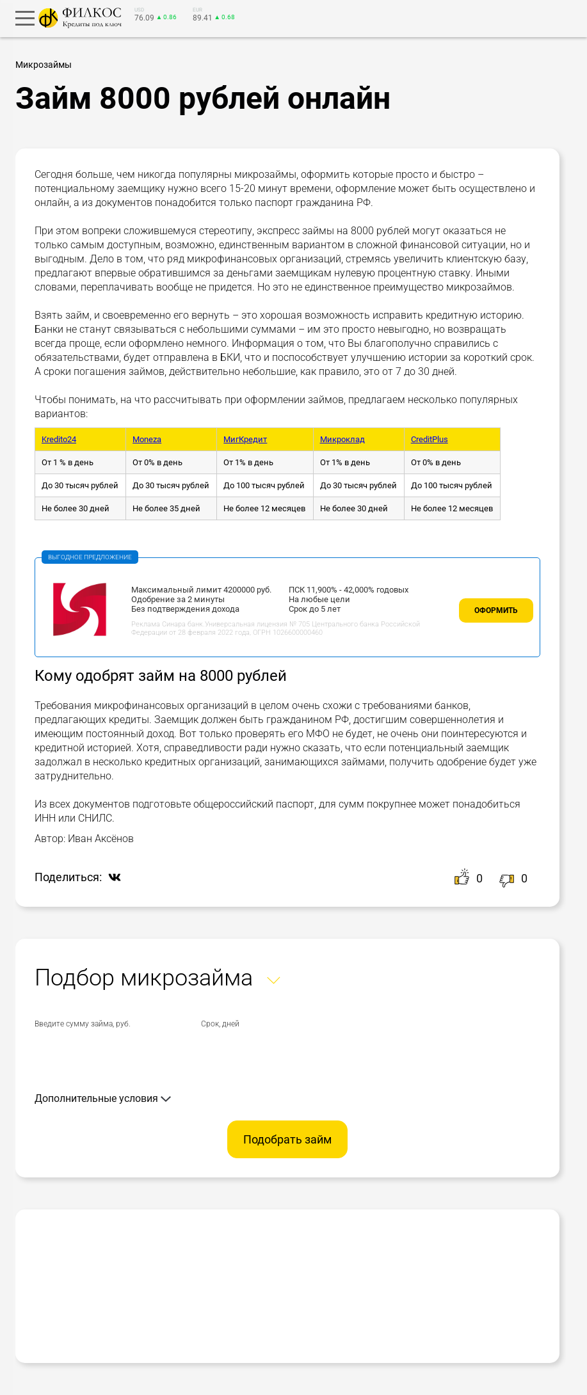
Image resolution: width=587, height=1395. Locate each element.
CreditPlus (429, 439)
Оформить (496, 610)
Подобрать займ (287, 1139)
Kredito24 (59, 439)
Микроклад (342, 439)
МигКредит (245, 439)
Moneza (147, 439)
